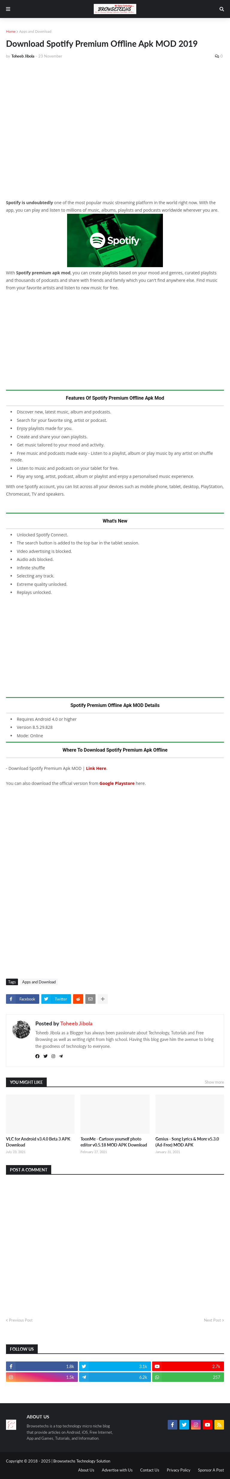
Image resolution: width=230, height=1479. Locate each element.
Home (11, 31)
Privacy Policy (178, 1470)
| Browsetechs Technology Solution (81, 1461)
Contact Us (149, 1470)
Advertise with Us (117, 1470)
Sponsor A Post (211, 1470)
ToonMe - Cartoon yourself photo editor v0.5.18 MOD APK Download (114, 1141)
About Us (86, 1470)
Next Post (212, 1320)
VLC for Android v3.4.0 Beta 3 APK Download (38, 1141)
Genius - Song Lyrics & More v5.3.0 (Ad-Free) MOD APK (187, 1141)
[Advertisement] (115, 109)
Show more (214, 1082)
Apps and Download (35, 31)
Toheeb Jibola (76, 1023)
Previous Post (21, 1320)
